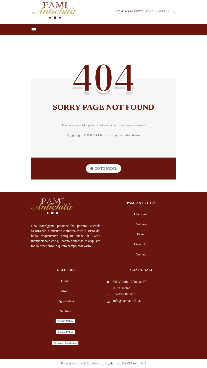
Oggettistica (66, 301)
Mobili (65, 291)
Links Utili (141, 244)
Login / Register (155, 11)
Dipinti (65, 281)
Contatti (141, 254)
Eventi (141, 234)
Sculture (65, 311)
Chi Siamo (141, 214)
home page (94, 135)
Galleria (141, 224)
